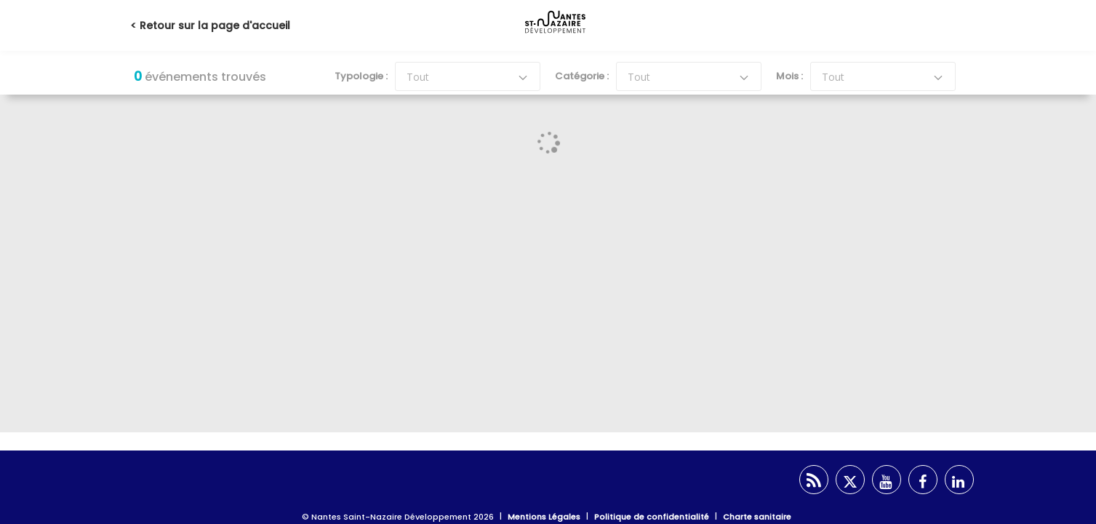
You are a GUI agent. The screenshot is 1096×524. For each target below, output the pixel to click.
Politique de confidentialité (651, 517)
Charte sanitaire (757, 517)
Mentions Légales (544, 517)
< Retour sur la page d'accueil (210, 25)
